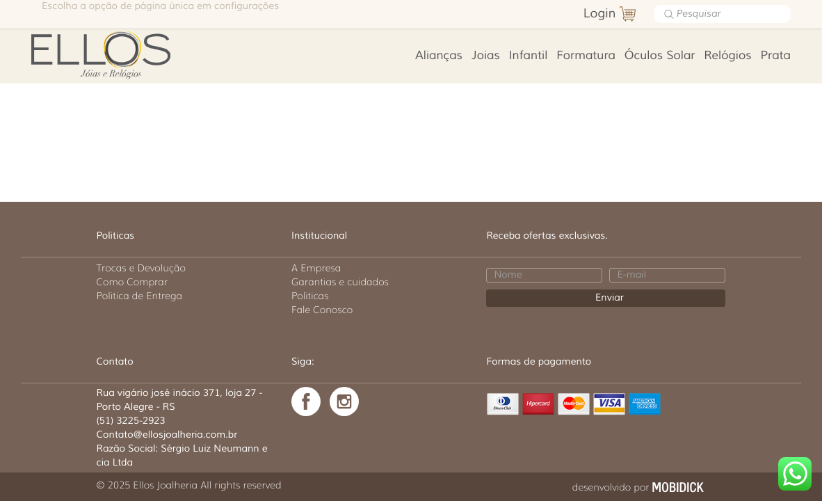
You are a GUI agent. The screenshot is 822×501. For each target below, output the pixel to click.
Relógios (727, 56)
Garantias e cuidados (340, 282)
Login (599, 14)
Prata (776, 56)
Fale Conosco (322, 310)
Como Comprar (132, 282)
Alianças (438, 56)
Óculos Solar (659, 56)
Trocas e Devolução (141, 268)
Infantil (528, 56)
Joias (486, 56)
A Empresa (316, 268)
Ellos (118, 53)
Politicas (310, 296)
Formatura (585, 56)
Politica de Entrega (140, 296)
